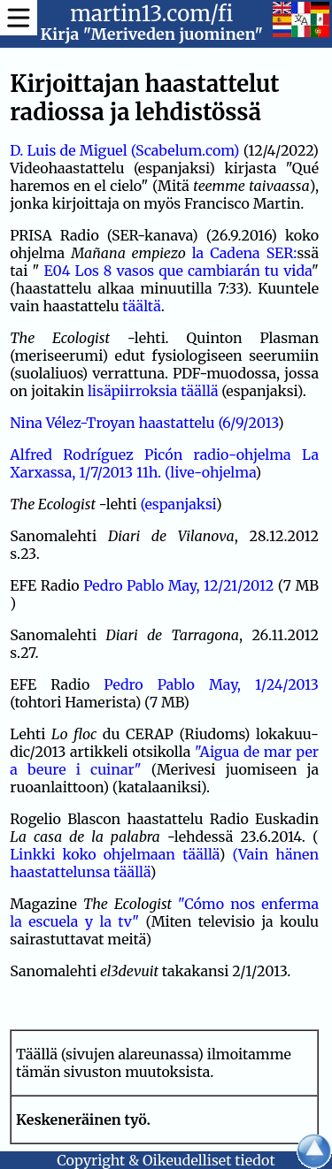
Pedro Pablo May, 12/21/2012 (178, 585)
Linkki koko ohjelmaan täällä (114, 854)
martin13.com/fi (151, 13)
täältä (141, 306)
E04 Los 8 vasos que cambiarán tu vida (177, 270)
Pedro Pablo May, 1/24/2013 (211, 684)
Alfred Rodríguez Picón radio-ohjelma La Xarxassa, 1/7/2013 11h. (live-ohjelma (164, 463)
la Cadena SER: (244, 253)
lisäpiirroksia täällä (153, 391)
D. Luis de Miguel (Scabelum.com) (124, 150)
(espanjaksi (178, 504)
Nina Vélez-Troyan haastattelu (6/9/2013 (143, 423)
